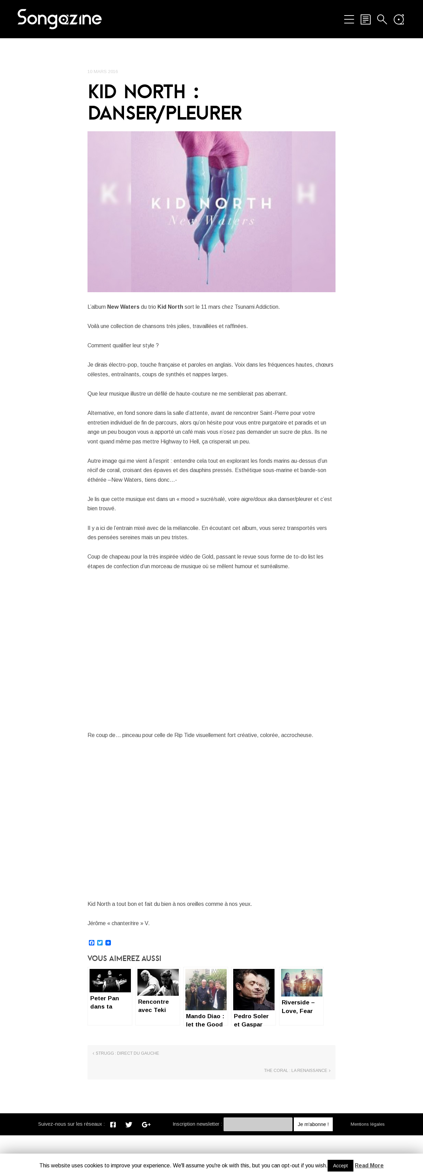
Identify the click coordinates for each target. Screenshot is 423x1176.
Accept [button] (340, 1165)
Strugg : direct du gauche (127, 1111)
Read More (369, 1165)
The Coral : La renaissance (295, 1111)
